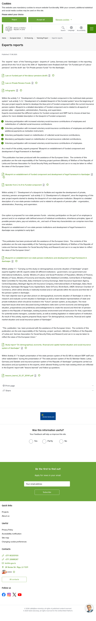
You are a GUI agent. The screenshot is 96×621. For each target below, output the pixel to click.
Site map (5, 538)
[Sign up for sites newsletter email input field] (47, 483)
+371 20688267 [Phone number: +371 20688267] (11, 559)
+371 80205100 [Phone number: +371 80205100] (11, 555)
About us (5, 516)
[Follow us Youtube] (20, 594)
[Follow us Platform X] (14, 594)
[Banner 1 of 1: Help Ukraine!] (48, 416)
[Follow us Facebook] (4, 594)
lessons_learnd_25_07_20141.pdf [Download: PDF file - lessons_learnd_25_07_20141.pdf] (19, 375)
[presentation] (21, 453)
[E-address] (7, 572)
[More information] (53, 75)
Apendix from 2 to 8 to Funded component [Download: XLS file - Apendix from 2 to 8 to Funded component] (23, 185)
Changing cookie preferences (14, 541)
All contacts (14, 579)
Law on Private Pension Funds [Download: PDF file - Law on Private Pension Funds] (18, 83)
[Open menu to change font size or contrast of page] (81, 29)
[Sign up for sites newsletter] (47, 492)
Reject (14, 19)
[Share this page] (48, 390)
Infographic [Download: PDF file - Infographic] (10, 90)
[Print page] (48, 385)
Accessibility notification (11, 534)
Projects (5, 512)
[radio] (33, 440)
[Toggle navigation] (91, 28)
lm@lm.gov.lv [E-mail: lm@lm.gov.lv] (10, 563)
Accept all (41, 19)
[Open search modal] (63, 29)
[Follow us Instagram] (9, 594)
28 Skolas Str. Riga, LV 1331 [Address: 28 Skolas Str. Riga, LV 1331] (16, 567)
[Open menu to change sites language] (71, 29)
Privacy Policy (7, 530)
